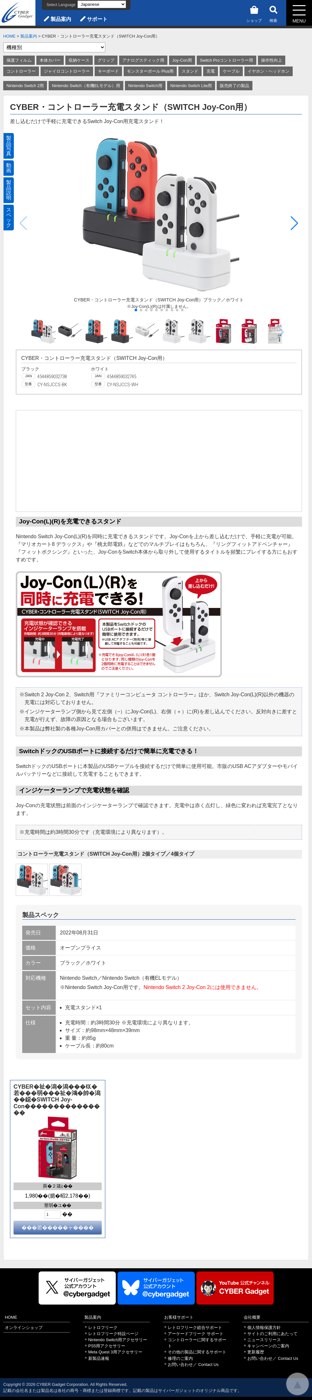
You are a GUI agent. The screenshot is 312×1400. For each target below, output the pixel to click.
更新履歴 (255, 1352)
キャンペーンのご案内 (268, 1345)
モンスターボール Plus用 (150, 71)
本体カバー (50, 60)
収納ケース (79, 60)
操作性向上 (271, 60)
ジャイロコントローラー (67, 71)
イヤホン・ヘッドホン (268, 71)
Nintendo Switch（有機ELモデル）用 (86, 85)
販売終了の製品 (234, 85)
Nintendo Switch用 (145, 85)
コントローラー (21, 71)
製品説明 (8, 190)
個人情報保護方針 (264, 1327)
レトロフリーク (103, 1327)
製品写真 (8, 145)
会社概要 (252, 1317)
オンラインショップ (24, 1327)
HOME (9, 36)
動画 (8, 168)
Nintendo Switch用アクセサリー (117, 1339)
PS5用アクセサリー (106, 1345)
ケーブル (231, 71)
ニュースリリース (264, 1339)
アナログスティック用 (143, 60)
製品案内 (61, 19)
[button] (294, 223)
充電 (210, 71)
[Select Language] (102, 4)
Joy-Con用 (182, 60)
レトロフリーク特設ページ (113, 1333)
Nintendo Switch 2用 (25, 85)
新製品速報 (98, 1358)
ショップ (254, 13)
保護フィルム (19, 60)
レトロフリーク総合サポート (195, 1327)
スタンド (190, 71)
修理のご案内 (180, 1358)
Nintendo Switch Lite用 (191, 85)
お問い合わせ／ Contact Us (193, 1364)
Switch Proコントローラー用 (226, 60)
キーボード (108, 71)
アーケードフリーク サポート (195, 1333)
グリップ (106, 60)
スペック (8, 217)
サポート (97, 19)
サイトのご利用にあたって (272, 1333)
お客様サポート (179, 1317)
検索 (273, 13)
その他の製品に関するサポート (197, 1352)
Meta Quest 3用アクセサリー (115, 1352)
